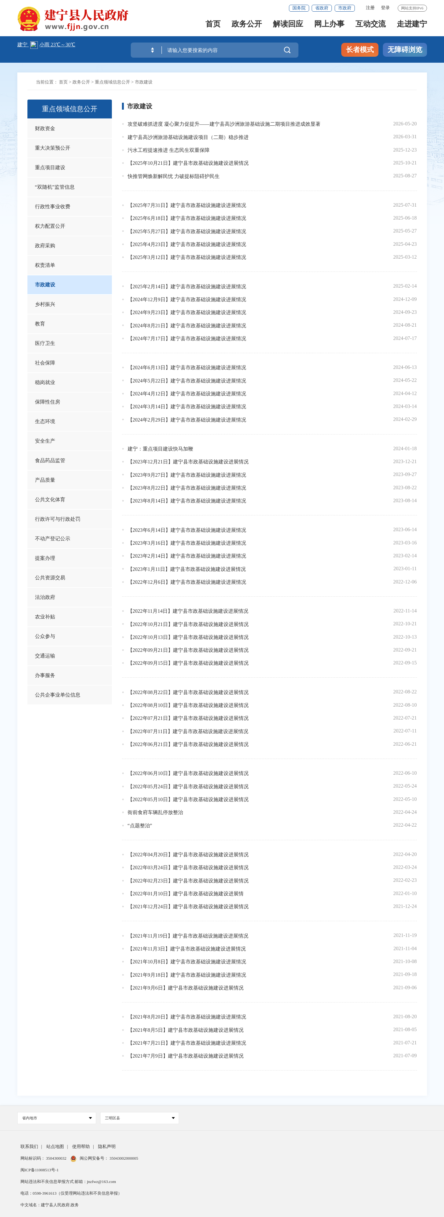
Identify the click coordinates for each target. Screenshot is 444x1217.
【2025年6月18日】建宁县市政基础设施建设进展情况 (187, 218)
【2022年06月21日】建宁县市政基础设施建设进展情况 (188, 744)
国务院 (299, 8)
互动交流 (370, 25)
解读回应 (288, 25)
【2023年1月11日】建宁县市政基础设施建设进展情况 (187, 569)
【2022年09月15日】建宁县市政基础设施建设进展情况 (188, 663)
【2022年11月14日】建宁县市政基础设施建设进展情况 (188, 611)
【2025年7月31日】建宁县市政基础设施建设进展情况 (187, 205)
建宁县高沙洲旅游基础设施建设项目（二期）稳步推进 (188, 137)
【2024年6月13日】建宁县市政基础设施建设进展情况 (187, 367)
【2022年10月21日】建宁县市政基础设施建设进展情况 (188, 624)
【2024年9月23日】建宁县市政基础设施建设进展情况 (187, 312)
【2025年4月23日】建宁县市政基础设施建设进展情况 (187, 244)
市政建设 (144, 82)
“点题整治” (140, 825)
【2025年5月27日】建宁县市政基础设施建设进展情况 (187, 231)
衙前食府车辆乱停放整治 (155, 812)
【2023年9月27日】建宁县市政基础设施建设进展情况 (187, 475)
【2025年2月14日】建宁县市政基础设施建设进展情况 (187, 286)
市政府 (344, 8)
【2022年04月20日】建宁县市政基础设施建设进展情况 (188, 854)
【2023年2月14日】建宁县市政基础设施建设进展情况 (187, 556)
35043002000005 (123, 1158)
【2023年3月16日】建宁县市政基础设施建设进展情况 (187, 543)
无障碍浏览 (405, 50)
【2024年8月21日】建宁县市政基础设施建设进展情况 (187, 325)
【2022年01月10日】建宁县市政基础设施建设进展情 (186, 893)
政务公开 (247, 25)
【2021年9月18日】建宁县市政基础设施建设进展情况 (187, 975)
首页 (213, 25)
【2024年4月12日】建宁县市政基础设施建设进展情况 (187, 393)
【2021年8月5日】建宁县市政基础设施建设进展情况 (186, 1030)
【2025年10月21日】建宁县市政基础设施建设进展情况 (188, 163)
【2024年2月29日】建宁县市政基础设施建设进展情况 (187, 419)
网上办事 (329, 25)
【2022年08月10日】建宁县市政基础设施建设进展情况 (188, 705)
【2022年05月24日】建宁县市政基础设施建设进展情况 (188, 786)
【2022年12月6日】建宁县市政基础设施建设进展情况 (187, 582)
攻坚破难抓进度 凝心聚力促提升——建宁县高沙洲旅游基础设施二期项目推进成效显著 (224, 124)
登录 (385, 7)
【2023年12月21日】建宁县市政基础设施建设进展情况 (188, 461)
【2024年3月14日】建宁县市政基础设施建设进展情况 (187, 406)
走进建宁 (412, 25)
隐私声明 (107, 1146)
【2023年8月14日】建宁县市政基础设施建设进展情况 (187, 500)
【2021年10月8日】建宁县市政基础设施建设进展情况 (187, 961)
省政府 (321, 8)
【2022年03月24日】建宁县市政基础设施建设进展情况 (188, 867)
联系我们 (29, 1146)
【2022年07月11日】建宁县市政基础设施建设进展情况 (188, 731)
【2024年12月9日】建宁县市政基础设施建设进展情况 (187, 299)
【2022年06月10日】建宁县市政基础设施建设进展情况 (188, 773)
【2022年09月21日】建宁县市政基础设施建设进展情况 (188, 650)
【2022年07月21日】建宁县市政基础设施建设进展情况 (188, 718)
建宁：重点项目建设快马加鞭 (160, 448)
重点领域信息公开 (112, 82)
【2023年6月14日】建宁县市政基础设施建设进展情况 (187, 530)
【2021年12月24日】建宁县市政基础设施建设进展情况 (188, 906)
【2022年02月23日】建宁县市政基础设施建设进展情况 (188, 880)
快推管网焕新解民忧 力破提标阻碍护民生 (174, 176)
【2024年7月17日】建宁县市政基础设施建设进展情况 (187, 338)
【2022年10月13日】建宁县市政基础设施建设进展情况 (188, 637)
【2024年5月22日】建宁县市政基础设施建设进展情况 (187, 380)
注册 (370, 7)
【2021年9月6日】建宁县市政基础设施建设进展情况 (186, 987)
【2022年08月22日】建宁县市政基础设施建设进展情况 (188, 692)
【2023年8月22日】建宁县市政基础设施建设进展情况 (187, 488)
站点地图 (55, 1146)
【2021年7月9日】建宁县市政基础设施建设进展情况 (186, 1056)
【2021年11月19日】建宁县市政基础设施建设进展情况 (188, 936)
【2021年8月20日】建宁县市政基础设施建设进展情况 (187, 1016)
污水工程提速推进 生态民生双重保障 (169, 150)
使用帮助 (81, 1146)
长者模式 (360, 50)
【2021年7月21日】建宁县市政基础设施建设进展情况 (187, 1043)
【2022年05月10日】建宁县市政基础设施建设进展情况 (188, 799)
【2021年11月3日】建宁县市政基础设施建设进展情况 (187, 948)
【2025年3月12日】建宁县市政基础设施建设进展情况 (187, 257)
